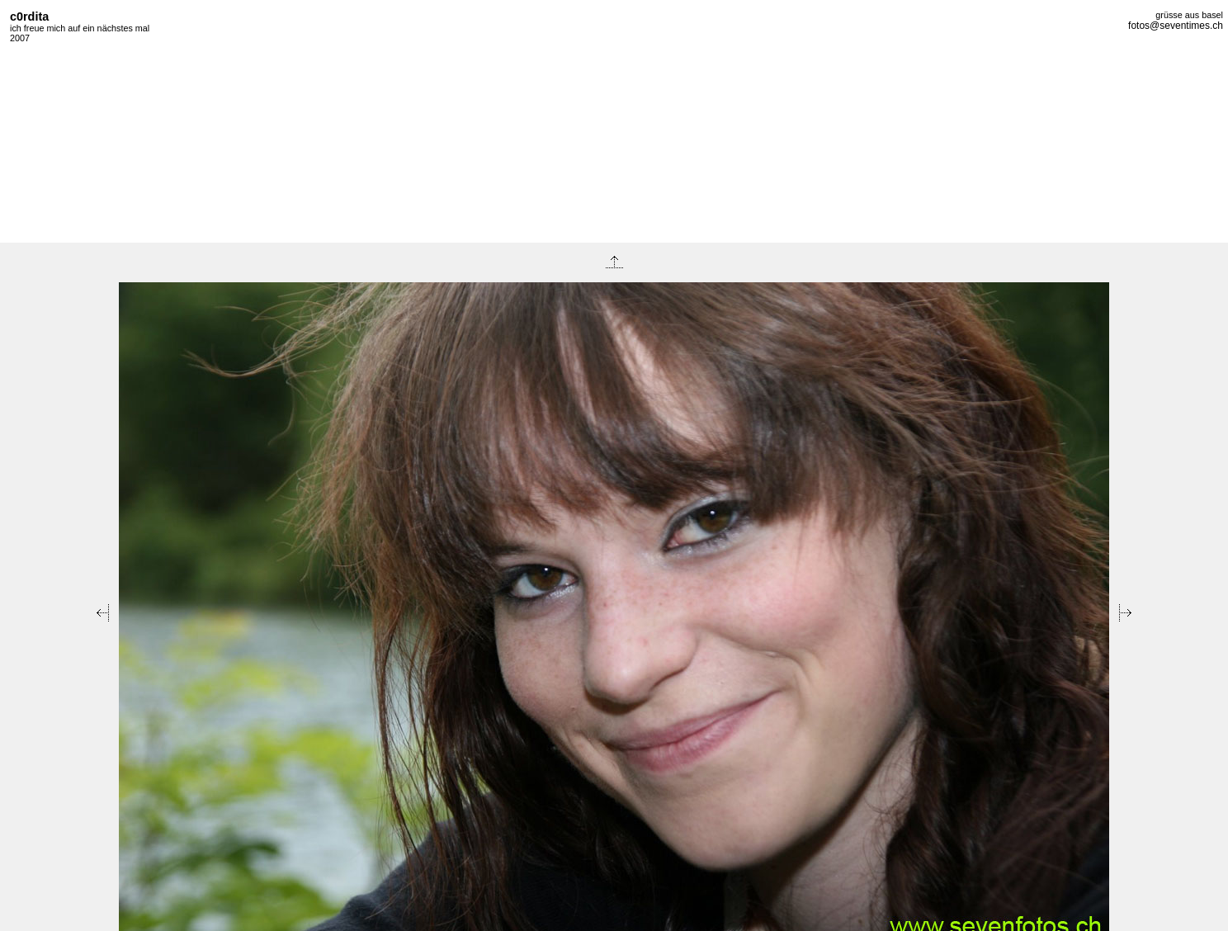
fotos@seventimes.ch (1175, 25)
